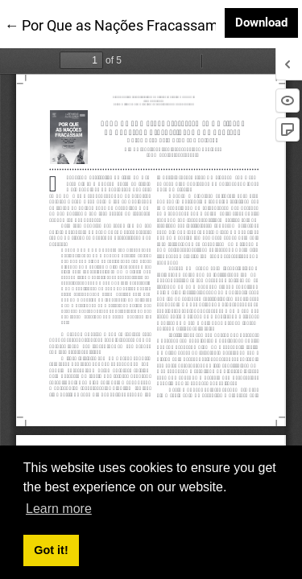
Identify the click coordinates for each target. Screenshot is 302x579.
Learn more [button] (59, 508)
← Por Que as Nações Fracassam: (112, 24)
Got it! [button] (51, 550)
